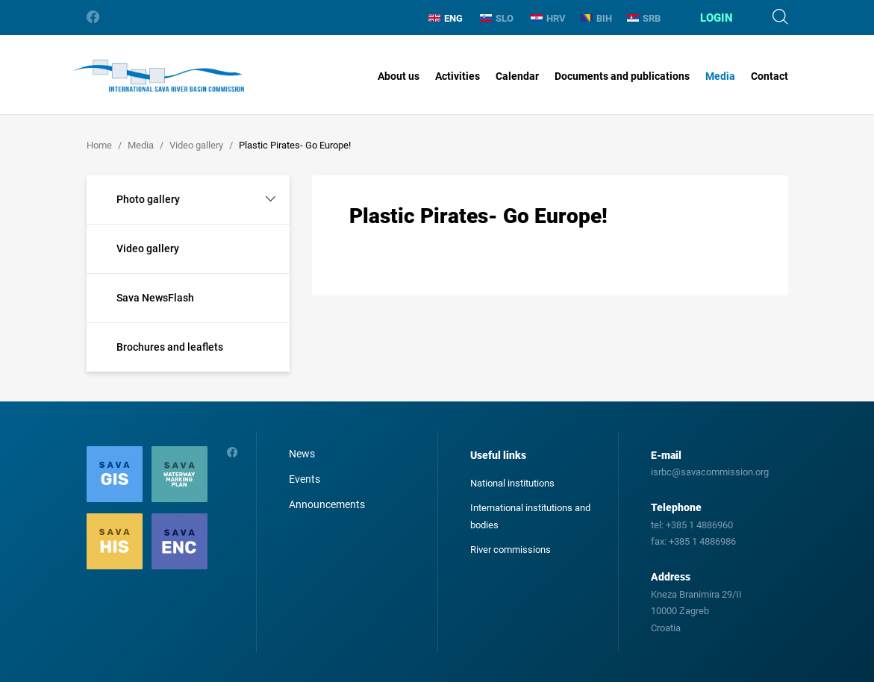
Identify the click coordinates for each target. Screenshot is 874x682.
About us (398, 76)
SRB (644, 18)
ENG (445, 18)
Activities (457, 76)
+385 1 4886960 (699, 525)
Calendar (517, 76)
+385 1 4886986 (702, 541)
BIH (596, 18)
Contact (769, 76)
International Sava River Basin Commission (158, 76)
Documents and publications (622, 76)
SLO (497, 18)
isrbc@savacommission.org (710, 472)
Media (720, 76)
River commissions (510, 549)
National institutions (512, 483)
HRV (548, 18)
